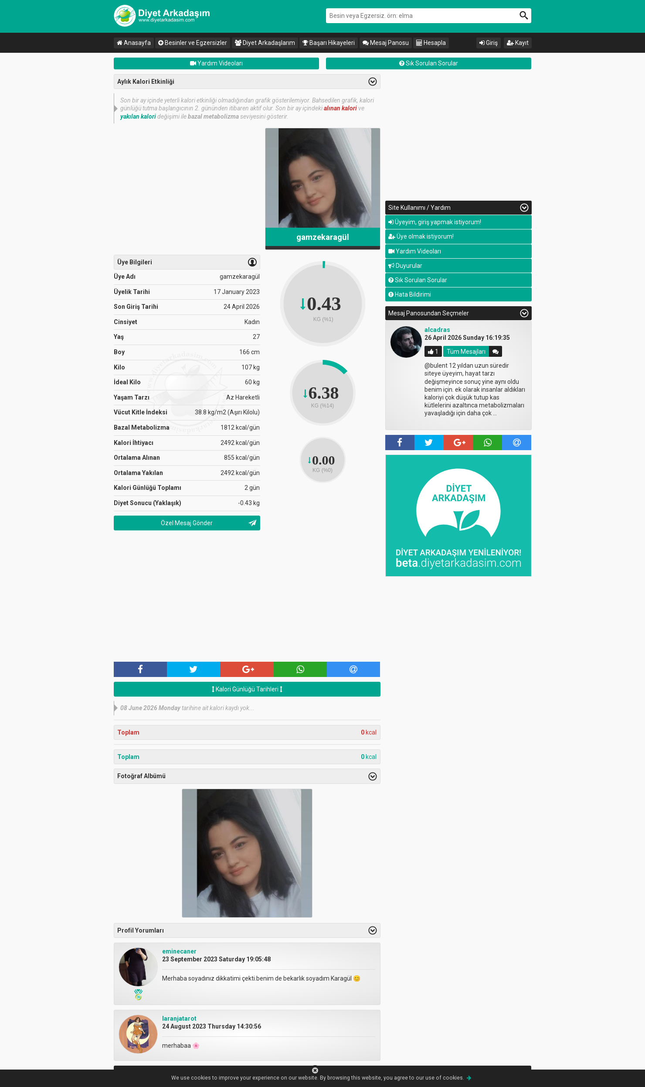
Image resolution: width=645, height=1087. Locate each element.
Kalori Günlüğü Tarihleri (247, 689)
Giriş (488, 42)
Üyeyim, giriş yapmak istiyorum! (434, 222)
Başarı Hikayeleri (328, 42)
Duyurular (405, 265)
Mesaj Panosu (386, 42)
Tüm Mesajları (466, 351)
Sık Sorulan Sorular (428, 63)
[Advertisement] (187, 189)
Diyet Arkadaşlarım (265, 42)
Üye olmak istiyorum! (421, 236)
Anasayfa (134, 42)
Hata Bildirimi (409, 294)
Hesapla (431, 42)
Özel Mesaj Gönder (187, 523)
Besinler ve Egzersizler (192, 42)
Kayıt (518, 42)
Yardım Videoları (216, 63)
